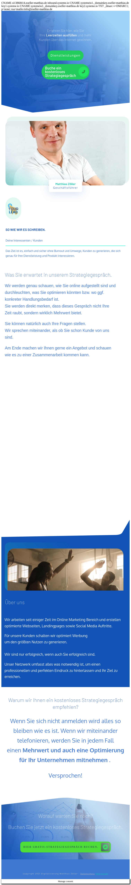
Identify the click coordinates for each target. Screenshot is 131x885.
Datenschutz (87, 873)
